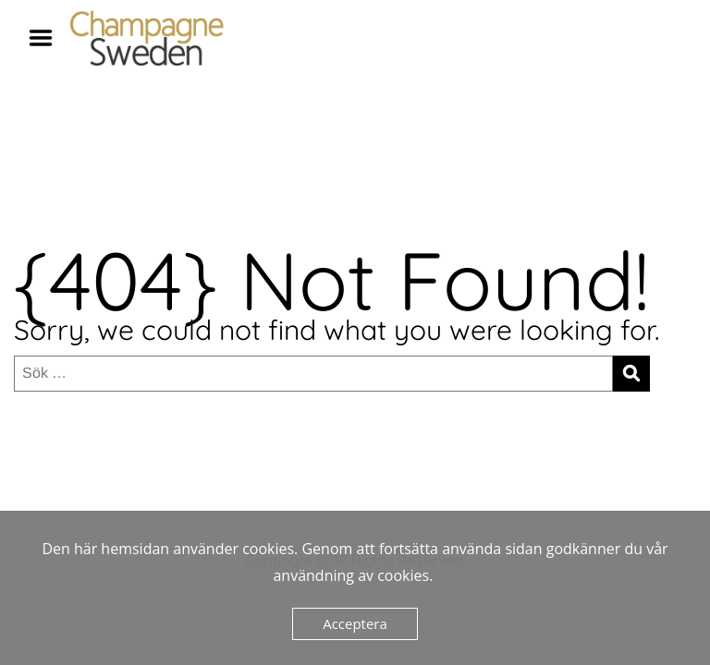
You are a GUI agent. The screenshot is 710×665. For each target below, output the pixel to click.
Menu (47, 38)
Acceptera (355, 623)
